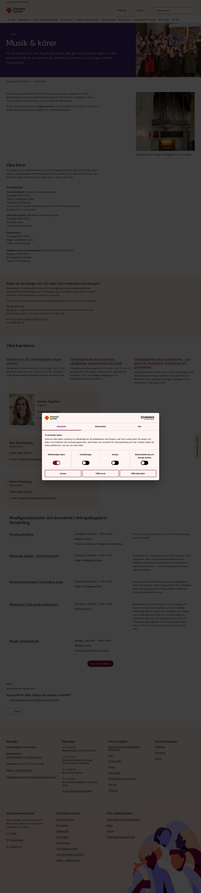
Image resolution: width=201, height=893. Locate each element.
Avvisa (63, 473)
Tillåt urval (100, 473)
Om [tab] (139, 426)
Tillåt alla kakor (138, 473)
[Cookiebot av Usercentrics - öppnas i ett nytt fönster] (144, 418)
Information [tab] (100, 426)
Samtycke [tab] (61, 426)
